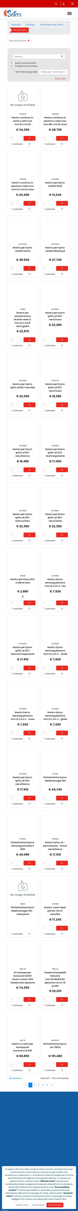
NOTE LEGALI (8, 1161)
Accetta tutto (55, 1205)
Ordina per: (53, 71)
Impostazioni (38, 1205)
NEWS (5, 1147)
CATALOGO (7, 1141)
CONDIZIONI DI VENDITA (13, 1153)
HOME (5, 1138)
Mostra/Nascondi (17, 40)
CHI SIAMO (7, 1144)
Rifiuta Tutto (22, 1205)
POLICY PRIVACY (10, 1158)
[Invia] (62, 56)
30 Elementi (16, 1078)
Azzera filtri (60, 78)
